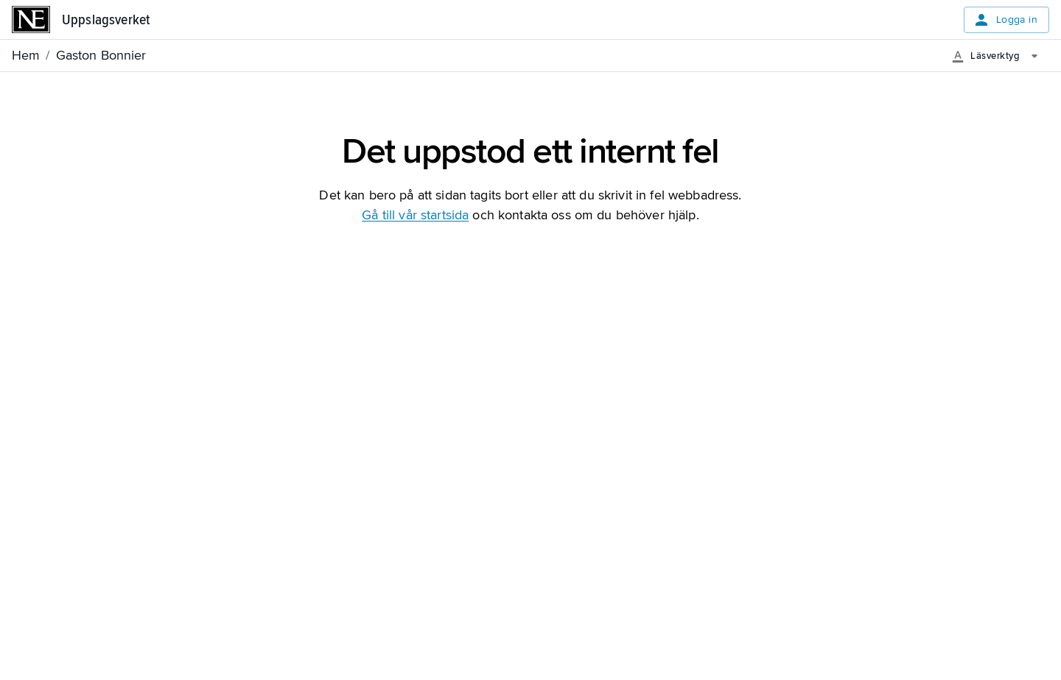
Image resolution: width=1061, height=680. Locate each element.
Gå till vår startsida (415, 215)
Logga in (1005, 20)
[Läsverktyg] (1000, 55)
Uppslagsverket (106, 20)
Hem (26, 55)
